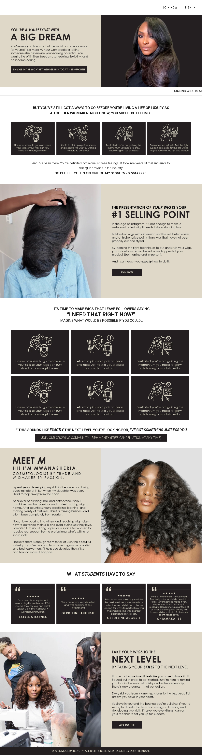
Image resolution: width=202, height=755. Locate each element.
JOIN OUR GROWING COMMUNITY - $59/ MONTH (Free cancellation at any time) (101, 438)
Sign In (190, 7)
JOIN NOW (169, 7)
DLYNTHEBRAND (140, 750)
